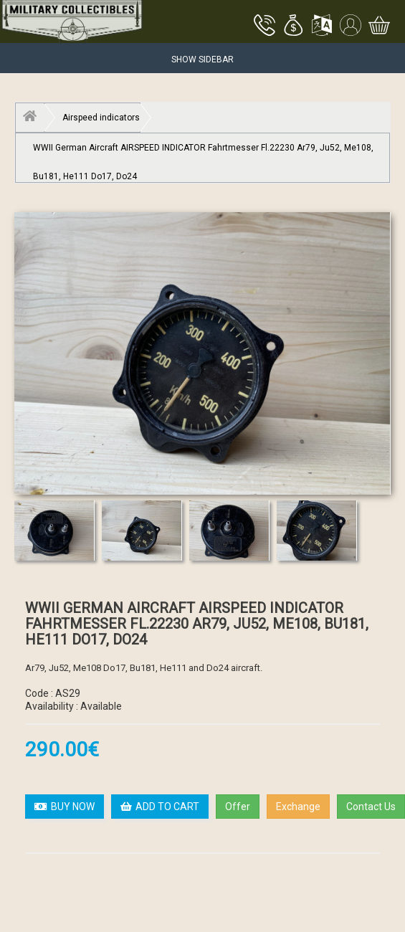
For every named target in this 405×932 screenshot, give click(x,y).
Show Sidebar (202, 59)
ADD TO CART (159, 806)
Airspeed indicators (101, 118)
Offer (237, 806)
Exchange (298, 806)
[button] (293, 26)
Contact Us (371, 806)
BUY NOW (64, 806)
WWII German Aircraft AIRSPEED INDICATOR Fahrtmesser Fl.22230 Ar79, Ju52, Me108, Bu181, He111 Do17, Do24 (203, 152)
